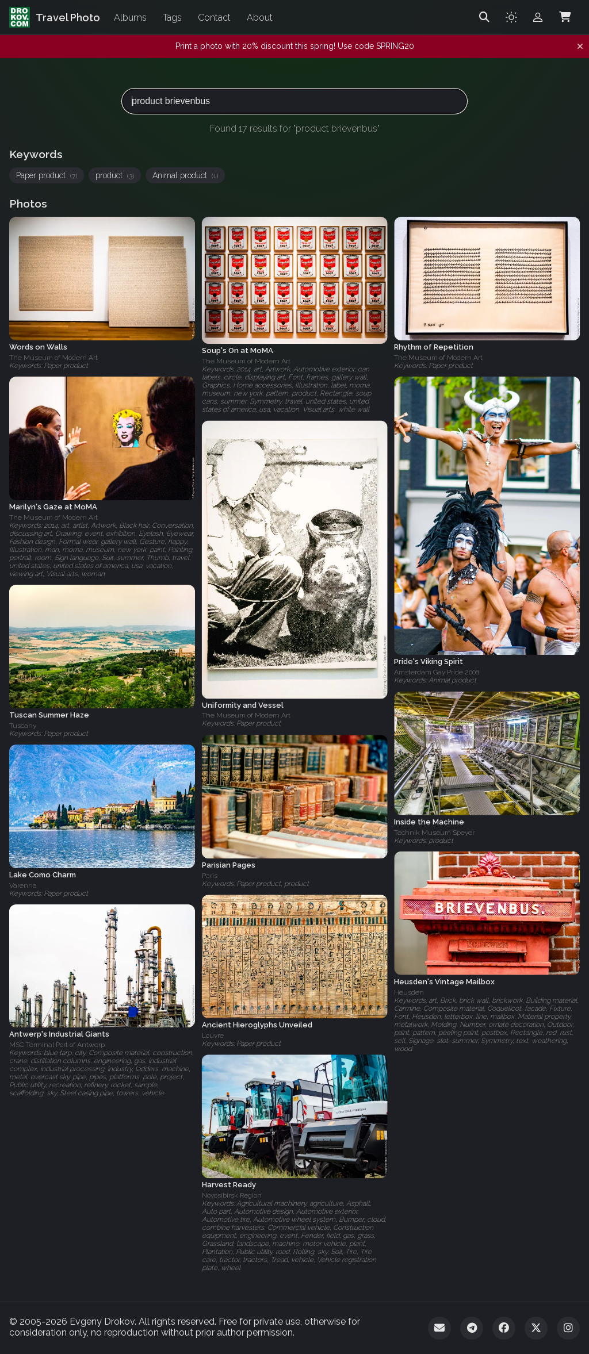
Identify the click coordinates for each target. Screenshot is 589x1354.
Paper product (46, 175)
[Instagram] (568, 1328)
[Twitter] (536, 1328)
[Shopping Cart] (564, 17)
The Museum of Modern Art (53, 358)
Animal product (185, 175)
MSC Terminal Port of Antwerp (57, 1045)
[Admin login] (538, 17)
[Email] (439, 1328)
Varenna (23, 885)
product (114, 175)
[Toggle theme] (511, 17)
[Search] (484, 17)
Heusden (409, 992)
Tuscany (22, 726)
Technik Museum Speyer (434, 832)
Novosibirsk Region (232, 1195)
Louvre (213, 1035)
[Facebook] (503, 1328)
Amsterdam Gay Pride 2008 (436, 672)
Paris (209, 876)
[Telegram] (471, 1328)
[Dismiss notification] (580, 47)
